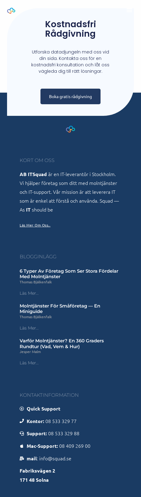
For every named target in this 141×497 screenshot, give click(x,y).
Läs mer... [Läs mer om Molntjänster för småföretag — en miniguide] (29, 328)
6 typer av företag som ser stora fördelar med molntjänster (69, 274)
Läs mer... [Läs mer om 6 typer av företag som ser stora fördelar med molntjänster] (29, 293)
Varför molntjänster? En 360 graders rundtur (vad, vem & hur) (62, 343)
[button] (129, 10)
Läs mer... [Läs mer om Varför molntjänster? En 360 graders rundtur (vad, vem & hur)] (29, 363)
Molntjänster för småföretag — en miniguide (60, 309)
